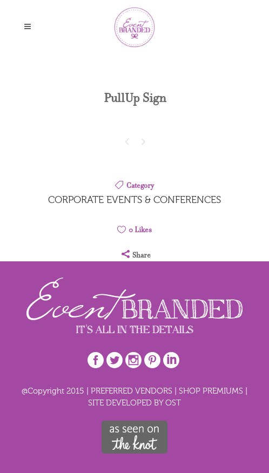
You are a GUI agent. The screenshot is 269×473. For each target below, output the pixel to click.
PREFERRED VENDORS (131, 390)
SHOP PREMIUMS (211, 390)
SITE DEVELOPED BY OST (134, 402)
